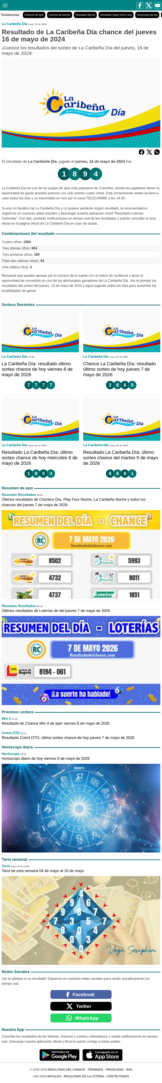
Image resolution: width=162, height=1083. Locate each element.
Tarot (6, 866)
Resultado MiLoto (85, 14)
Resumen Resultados (19, 494)
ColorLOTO (11, 733)
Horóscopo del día (147, 14)
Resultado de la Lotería (84, 1076)
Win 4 (6, 718)
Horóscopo (10, 754)
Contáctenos (118, 1076)
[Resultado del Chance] (42, 5)
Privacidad (115, 1069)
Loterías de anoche (59, 14)
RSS (129, 1069)
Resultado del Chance (66, 1069)
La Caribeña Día (14, 24)
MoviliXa (54, 1076)
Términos (95, 1069)
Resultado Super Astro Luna (116, 14)
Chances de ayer (34, 14)
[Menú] (4, 5)
